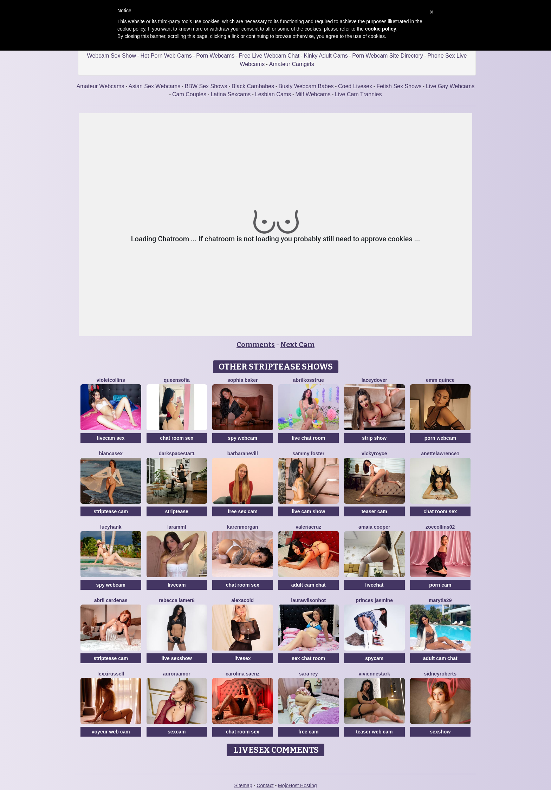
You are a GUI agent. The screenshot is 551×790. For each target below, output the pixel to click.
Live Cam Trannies (358, 94)
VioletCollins (111, 380)
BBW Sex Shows (206, 86)
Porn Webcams (215, 56)
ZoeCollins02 (440, 527)
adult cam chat (308, 585)
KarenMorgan (242, 527)
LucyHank (111, 527)
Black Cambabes (253, 86)
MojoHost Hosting (297, 785)
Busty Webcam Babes (305, 86)
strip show (374, 438)
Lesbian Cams (273, 94)
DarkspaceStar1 (176, 453)
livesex (242, 658)
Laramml (176, 527)
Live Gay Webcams (450, 86)
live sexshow (177, 658)
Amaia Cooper (374, 527)
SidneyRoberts (440, 674)
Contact (265, 785)
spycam (374, 658)
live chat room (308, 438)
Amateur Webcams (100, 86)
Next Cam (297, 344)
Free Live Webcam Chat (269, 56)
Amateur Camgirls (291, 64)
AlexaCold (242, 600)
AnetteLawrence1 (440, 453)
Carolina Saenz (243, 674)
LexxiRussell (110, 674)
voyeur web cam (111, 731)
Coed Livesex (355, 86)
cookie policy (380, 29)
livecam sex (111, 438)
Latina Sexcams (230, 94)
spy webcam (242, 438)
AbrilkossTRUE (308, 380)
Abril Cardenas (111, 600)
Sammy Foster (308, 453)
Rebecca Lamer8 (177, 600)
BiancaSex (111, 453)
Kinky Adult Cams (326, 56)
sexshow (440, 731)
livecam (177, 585)
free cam (308, 731)
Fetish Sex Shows (398, 86)
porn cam (440, 585)
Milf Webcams (312, 94)
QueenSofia (177, 380)
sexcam (177, 731)
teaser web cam (374, 731)
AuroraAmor (176, 674)
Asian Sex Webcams (154, 86)
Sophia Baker (242, 380)
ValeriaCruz (308, 527)
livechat (374, 585)
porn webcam (440, 438)
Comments (255, 344)
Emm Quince (440, 380)
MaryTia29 (440, 600)
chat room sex (176, 438)
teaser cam (374, 511)
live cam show (308, 511)
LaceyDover (374, 380)
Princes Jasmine (374, 600)
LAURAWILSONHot (308, 600)
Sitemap (243, 785)
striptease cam (110, 511)
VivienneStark (374, 674)
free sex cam (243, 511)
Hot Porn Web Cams (166, 56)
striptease (176, 511)
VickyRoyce (374, 453)
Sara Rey (308, 674)
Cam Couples (189, 94)
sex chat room (308, 658)
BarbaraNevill (242, 453)
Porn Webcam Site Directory (387, 56)
